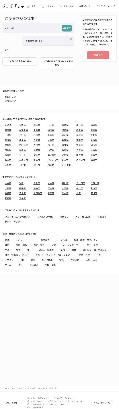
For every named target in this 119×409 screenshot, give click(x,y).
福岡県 (65, 150)
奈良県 (8, 145)
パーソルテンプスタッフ (63, 398)
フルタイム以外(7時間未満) (18, 216)
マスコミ (33, 264)
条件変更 (67, 28)
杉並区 (79, 188)
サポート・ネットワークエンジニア (52, 254)
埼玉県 (51, 130)
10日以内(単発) (45, 216)
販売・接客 (39, 244)
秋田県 (51, 125)
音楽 (99, 254)
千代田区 (80, 183)
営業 (7, 249)
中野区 (65, 188)
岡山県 (94, 145)
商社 (20, 264)
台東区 (94, 188)
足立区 (51, 188)
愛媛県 (36, 145)
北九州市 (66, 164)
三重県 (36, 140)
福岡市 (51, 164)
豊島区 (22, 193)
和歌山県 (23, 145)
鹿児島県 (52, 155)
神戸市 (36, 164)
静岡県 (8, 140)
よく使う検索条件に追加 (19, 61)
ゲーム (8, 264)
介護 (7, 239)
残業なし (64, 216)
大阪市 (22, 164)
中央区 (8, 183)
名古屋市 (80, 160)
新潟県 (51, 135)
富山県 (65, 135)
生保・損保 (50, 264)
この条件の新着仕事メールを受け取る (57, 63)
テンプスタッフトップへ (106, 6)
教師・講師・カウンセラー (87, 239)
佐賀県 (79, 150)
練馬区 (8, 193)
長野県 (22, 135)
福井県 (79, 135)
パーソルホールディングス (38, 398)
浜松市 (8, 164)
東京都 (8, 130)
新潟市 (65, 160)
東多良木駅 (10, 100)
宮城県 (65, 125)
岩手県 (36, 125)
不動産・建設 (83, 254)
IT (33, 239)
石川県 (36, 135)
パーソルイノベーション (55, 404)
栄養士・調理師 (46, 249)
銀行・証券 (92, 244)
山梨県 (8, 135)
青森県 (22, 125)
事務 (7, 244)
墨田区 (22, 188)
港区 (21, 183)
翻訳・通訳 (21, 244)
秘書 (18, 249)
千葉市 (36, 160)
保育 (74, 249)
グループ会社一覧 (103, 402)
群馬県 (94, 130)
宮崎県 (36, 155)
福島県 (94, 125)
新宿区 (51, 193)
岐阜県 (22, 140)
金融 (62, 249)
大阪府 (51, 140)
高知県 (65, 145)
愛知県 (94, 135)
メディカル (47, 259)
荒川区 (94, 193)
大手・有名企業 (82, 216)
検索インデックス (13, 221)
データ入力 (61, 239)
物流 (61, 259)
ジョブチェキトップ (18, 388)
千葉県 (36, 130)
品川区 (65, 183)
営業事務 (74, 259)
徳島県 (79, 145)
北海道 (8, 125)
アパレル (20, 239)
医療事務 (45, 239)
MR (22, 259)
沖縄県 (65, 155)
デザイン (9, 259)
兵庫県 (65, 140)
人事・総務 (91, 259)
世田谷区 (37, 193)
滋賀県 (94, 140)
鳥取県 (36, 150)
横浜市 (8, 160)
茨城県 (65, 130)
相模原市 (23, 160)
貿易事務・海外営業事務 (95, 249)
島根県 (22, 150)
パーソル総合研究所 (35, 407)
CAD (53, 244)
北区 (78, 193)
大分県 (22, 155)
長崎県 (94, 150)
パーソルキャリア (34, 404)
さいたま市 (53, 160)
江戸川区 (95, 183)
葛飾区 (22, 198)
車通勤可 (101, 216)
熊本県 (8, 155)
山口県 (51, 150)
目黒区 (36, 183)
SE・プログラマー (71, 244)
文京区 (51, 183)
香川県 (51, 145)
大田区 (8, 188)
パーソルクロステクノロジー (72, 401)
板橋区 (8, 198)
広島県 (8, 150)
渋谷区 (36, 188)
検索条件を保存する (34, 40)
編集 (33, 259)
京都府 (79, 140)
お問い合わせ (84, 6)
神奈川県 (23, 130)
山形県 (79, 125)
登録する (98, 55)
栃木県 (79, 130)
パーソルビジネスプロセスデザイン (41, 401)
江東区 (65, 193)
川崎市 (94, 155)
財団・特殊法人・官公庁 (17, 254)
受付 (29, 249)
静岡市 (94, 160)
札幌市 (79, 155)
